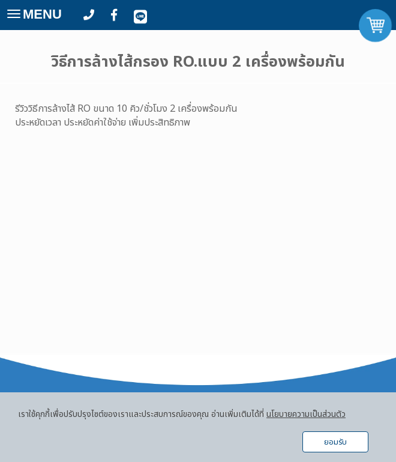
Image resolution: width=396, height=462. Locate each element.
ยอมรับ (335, 442)
